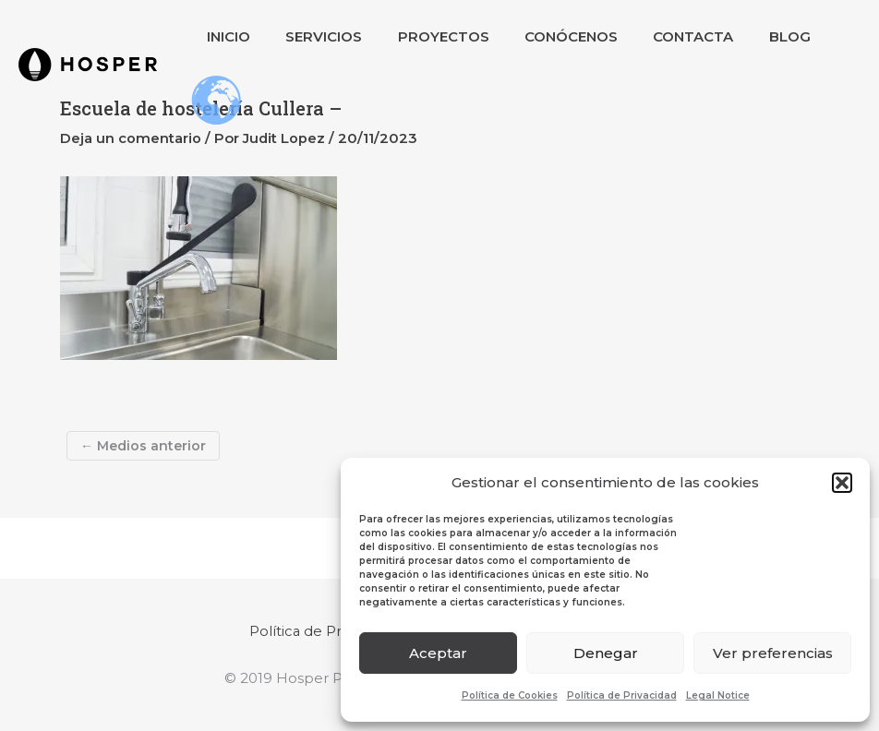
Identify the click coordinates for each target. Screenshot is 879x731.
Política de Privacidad (622, 695)
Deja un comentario (130, 138)
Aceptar (438, 653)
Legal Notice (718, 695)
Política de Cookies (510, 695)
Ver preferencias (773, 653)
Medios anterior (143, 445)
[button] (842, 482)
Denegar (605, 653)
